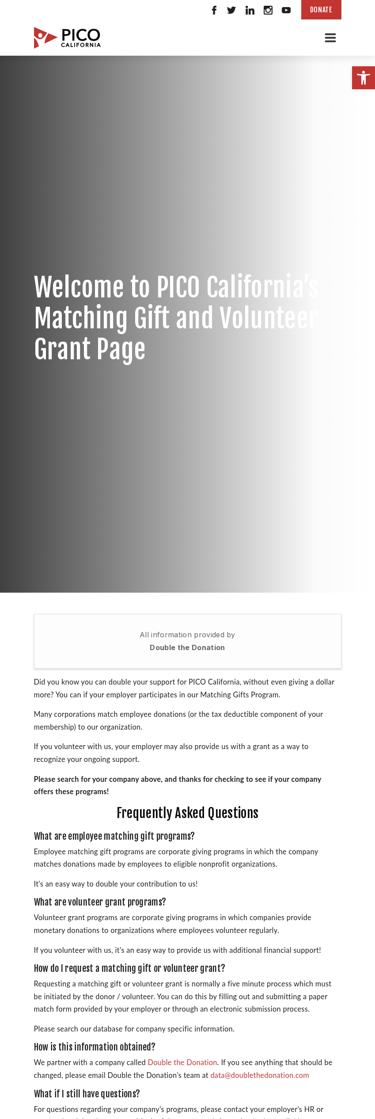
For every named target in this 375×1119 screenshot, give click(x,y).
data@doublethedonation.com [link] (259, 1075)
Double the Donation (187, 647)
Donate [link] (321, 9)
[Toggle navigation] (330, 38)
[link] (363, 77)
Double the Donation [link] (182, 1062)
